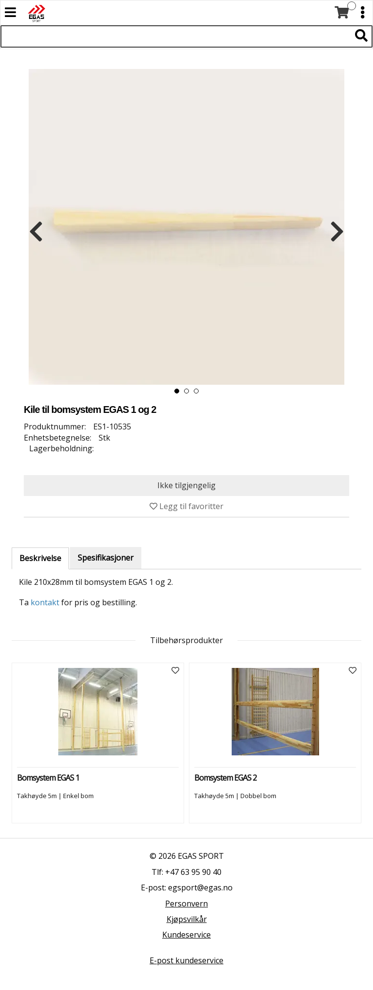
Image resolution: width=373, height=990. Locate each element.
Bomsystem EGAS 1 (48, 777)
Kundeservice (186, 934)
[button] (176, 391)
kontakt (45, 602)
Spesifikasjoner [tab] (106, 557)
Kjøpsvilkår (187, 919)
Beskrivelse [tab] (40, 558)
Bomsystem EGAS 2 (225, 777)
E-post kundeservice (186, 960)
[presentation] (36, 231)
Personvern (186, 903)
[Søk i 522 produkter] (175, 36)
